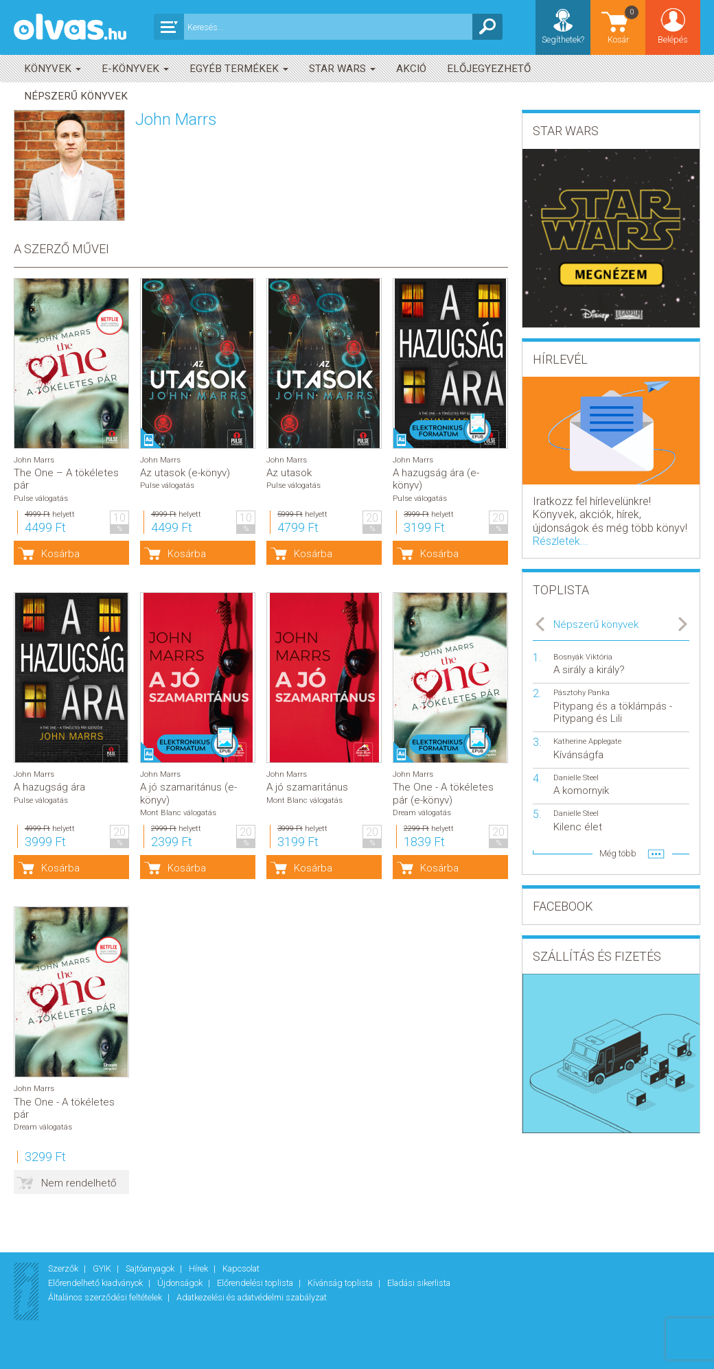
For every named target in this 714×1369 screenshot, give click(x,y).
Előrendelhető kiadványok (96, 1283)
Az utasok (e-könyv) (185, 473)
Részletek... (560, 541)
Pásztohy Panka (581, 692)
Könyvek (52, 68)
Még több (617, 853)
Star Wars (342, 68)
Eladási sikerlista (418, 1283)
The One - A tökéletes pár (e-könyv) (443, 793)
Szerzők (64, 1268)
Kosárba (60, 554)
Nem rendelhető (79, 1183)
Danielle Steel (576, 777)
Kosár (624, 24)
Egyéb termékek (238, 68)
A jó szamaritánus (307, 787)
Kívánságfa (578, 755)
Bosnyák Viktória (582, 657)
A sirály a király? (589, 670)
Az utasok (289, 473)
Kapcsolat (241, 1268)
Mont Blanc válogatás (178, 812)
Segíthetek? (563, 39)
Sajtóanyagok (151, 1268)
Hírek (199, 1268)
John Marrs (34, 460)
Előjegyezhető (489, 68)
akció (411, 68)
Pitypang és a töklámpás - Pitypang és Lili (612, 712)
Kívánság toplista (341, 1283)
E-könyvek (135, 68)
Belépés (673, 39)
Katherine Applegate (587, 741)
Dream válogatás (422, 812)
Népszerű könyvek (76, 96)
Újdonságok (181, 1283)
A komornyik (581, 790)
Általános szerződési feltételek (106, 1297)
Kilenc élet (577, 827)
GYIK (103, 1268)
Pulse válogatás (41, 498)
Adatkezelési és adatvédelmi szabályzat (251, 1297)
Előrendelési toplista (256, 1283)
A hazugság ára (49, 787)
